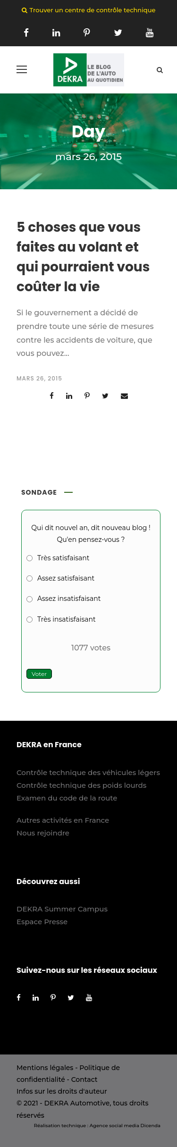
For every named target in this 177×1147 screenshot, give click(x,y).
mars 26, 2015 (39, 378)
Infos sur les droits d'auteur (62, 1091)
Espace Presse (42, 921)
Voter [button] (39, 673)
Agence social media (114, 1125)
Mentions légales (45, 1067)
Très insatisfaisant (66, 619)
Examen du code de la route (67, 797)
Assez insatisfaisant (69, 598)
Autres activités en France (63, 820)
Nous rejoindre (43, 832)
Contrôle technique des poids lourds (81, 785)
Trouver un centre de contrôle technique (93, 10)
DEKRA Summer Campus (62, 908)
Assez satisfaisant (65, 578)
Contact (84, 1079)
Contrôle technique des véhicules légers (88, 772)
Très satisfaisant (63, 558)
